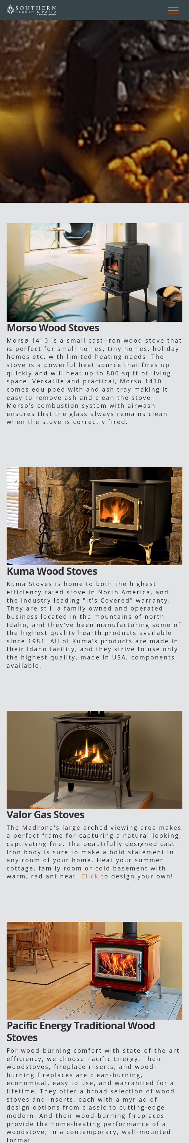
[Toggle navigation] (173, 10)
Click (90, 876)
